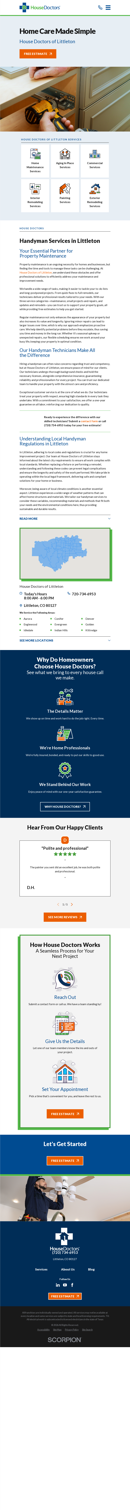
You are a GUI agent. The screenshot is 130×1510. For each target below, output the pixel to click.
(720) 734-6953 (65, 1253)
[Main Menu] (108, 7)
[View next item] (71, 904)
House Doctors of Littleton (36, 272)
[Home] (40, 7)
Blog (91, 1269)
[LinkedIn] (58, 1285)
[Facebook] (72, 1285)
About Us (68, 1269)
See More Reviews (65, 917)
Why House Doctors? (65, 807)
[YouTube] (65, 1285)
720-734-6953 (84, 594)
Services (41, 1269)
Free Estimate (38, 54)
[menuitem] (43, 1330)
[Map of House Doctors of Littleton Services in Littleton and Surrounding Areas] (65, 554)
